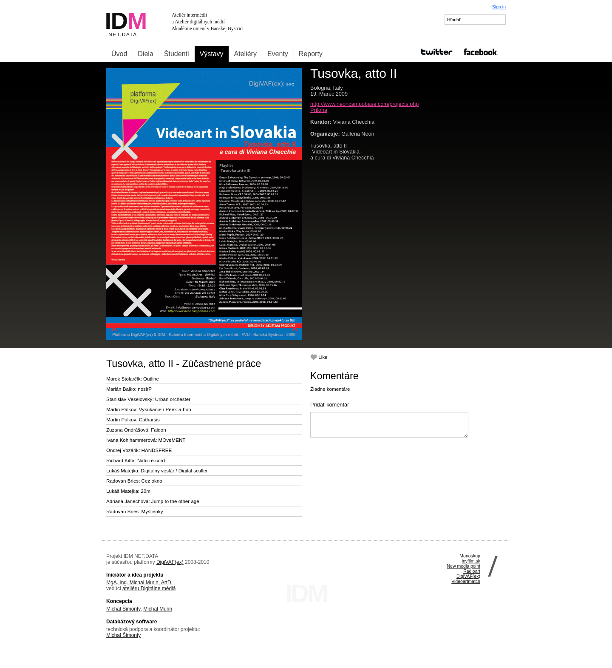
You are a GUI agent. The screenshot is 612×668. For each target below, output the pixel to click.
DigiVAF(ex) (170, 562)
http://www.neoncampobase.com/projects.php (364, 104)
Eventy (277, 53)
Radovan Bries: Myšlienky (134, 511)
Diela (145, 53)
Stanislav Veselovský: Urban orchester (148, 399)
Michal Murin (157, 609)
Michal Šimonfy (123, 609)
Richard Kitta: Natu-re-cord (135, 460)
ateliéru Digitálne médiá (149, 588)
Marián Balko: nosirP (129, 389)
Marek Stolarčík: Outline (132, 378)
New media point (463, 566)
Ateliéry (245, 53)
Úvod (119, 53)
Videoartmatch (465, 581)
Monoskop (469, 555)
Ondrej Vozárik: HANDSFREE (139, 450)
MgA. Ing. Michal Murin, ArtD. (139, 583)
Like (319, 357)
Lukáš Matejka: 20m (128, 491)
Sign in (499, 6)
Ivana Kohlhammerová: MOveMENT (145, 440)
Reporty (311, 53)
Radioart (471, 571)
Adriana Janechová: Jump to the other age (152, 501)
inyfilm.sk (471, 560)
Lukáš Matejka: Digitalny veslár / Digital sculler (157, 470)
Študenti (176, 53)
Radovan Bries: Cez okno (134, 480)
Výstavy (212, 53)
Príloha (318, 110)
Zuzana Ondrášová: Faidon (136, 429)
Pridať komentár (329, 404)
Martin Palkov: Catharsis (133, 419)
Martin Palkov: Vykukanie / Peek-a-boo (148, 409)
